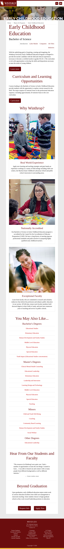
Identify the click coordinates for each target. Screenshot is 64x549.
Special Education (32, 352)
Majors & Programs (19, 23)
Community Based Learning (32, 423)
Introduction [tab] (24, 43)
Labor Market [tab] (33, 43)
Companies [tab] (43, 43)
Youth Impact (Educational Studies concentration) (32, 356)
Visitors (16, 533)
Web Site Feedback (48, 536)
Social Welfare (32, 432)
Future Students (15, 530)
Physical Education (32, 347)
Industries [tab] (51, 47)
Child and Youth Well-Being (32, 414)
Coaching (32, 418)
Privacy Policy (48, 532)
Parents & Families (15, 532)
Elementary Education (32, 333)
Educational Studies (32, 328)
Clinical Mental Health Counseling (32, 366)
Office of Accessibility (32, 538)
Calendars (32, 530)
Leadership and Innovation (32, 380)
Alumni (16, 535)
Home (9, 23)
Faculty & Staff (16, 536)
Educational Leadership (32, 371)
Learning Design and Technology (32, 385)
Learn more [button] (14, 69)
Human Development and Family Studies (32, 338)
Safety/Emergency (32, 535)
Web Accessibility (48, 535)
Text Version (48, 533)
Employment (32, 533)
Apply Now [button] (39, 508)
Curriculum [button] (14, 101)
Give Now (32, 536)
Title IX (48, 538)
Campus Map (32, 532)
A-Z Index (48, 530)
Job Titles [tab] (51, 43)
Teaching (32, 404)
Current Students (15, 538)
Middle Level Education (32, 342)
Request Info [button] (24, 508)
